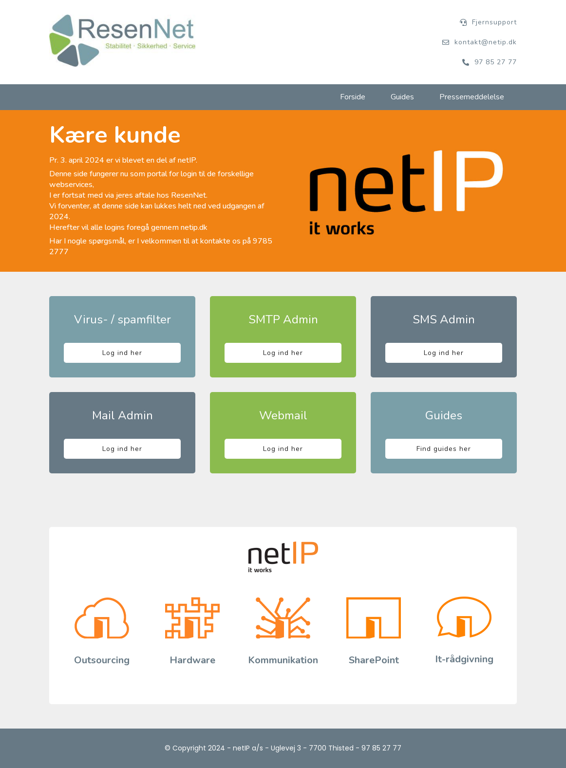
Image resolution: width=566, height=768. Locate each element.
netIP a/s (248, 748)
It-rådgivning (464, 659)
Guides (402, 97)
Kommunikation (283, 660)
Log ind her (122, 352)
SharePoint (374, 660)
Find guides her (443, 448)
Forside (352, 97)
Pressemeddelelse (471, 97)
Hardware (192, 660)
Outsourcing (102, 660)
